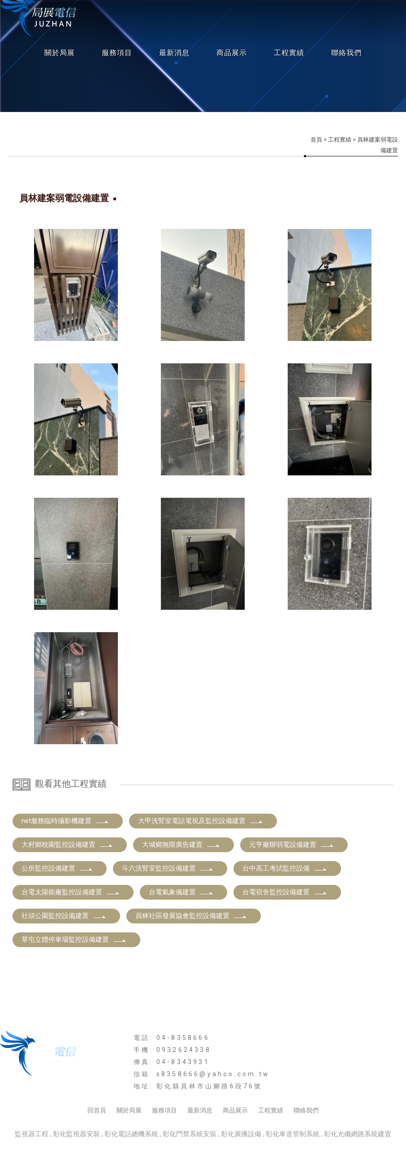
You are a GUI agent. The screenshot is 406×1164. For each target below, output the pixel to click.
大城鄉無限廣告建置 (181, 845)
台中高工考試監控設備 (285, 868)
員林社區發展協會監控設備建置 (191, 916)
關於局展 (59, 52)
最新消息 (174, 52)
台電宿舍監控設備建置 (285, 892)
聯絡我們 (346, 52)
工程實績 (289, 52)
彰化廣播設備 (241, 1134)
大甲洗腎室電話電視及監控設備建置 (200, 821)
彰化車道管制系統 (293, 1134)
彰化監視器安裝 (76, 1134)
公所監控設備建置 (57, 868)
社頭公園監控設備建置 (64, 916)
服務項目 (117, 52)
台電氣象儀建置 (181, 892)
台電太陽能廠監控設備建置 (71, 892)
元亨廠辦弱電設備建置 (291, 845)
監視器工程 (31, 1134)
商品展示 (231, 52)
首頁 (316, 139)
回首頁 (96, 1110)
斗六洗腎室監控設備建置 (168, 868)
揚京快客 (168, 1146)
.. (234, 1146)
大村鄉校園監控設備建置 (67, 845)
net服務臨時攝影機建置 (65, 821)
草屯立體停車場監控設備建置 (74, 940)
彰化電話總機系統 (131, 1134)
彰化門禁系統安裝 (189, 1134)
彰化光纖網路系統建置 (357, 1134)
